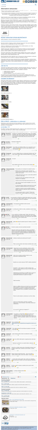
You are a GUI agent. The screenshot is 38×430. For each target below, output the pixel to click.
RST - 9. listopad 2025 (5, 390)
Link (18, 138)
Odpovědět (33, 138)
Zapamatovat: (5, 378)
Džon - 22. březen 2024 (5, 395)
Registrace (13, 378)
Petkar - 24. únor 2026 (5, 386)
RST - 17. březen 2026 (5, 383)
